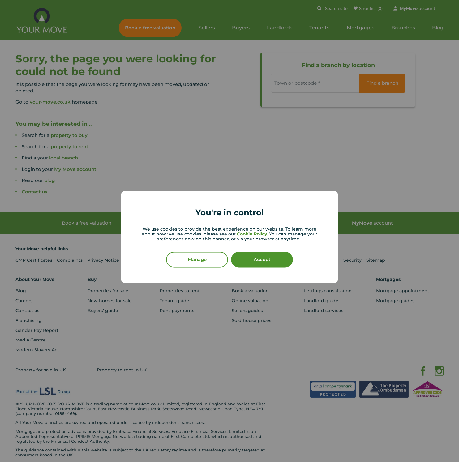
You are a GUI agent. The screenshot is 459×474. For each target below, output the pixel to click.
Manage (197, 260)
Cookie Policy (252, 234)
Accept (262, 260)
